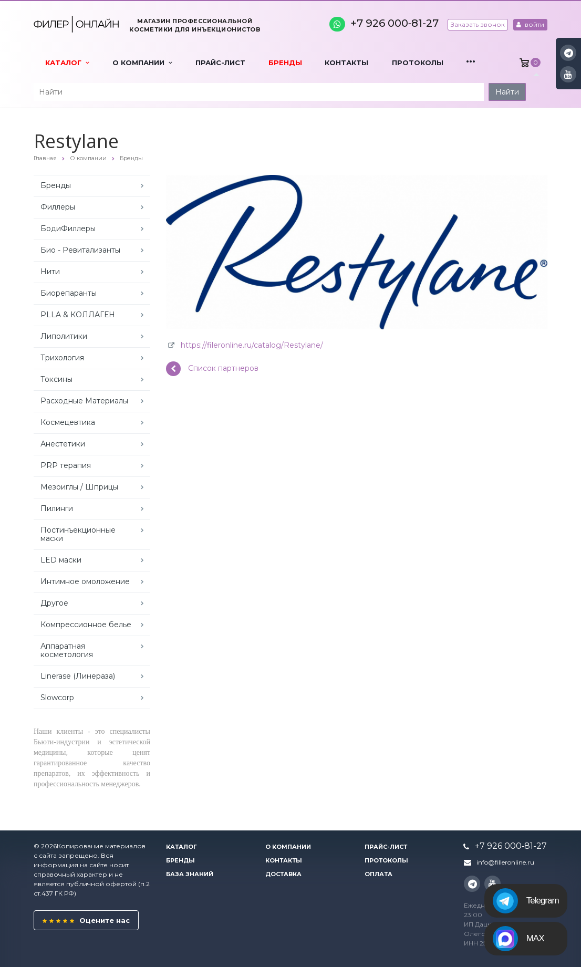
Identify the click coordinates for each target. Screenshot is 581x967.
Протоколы (417, 62)
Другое (54, 603)
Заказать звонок (478, 24)
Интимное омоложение (85, 581)
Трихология (62, 357)
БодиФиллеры (68, 228)
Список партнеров (212, 368)
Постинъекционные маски (78, 534)
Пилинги (56, 508)
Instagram (568, 52)
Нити (50, 271)
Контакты (346, 62)
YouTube (568, 74)
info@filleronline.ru (505, 862)
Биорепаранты (68, 293)
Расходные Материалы (84, 400)
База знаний (189, 874)
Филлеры (57, 207)
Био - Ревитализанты (80, 250)
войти (530, 24)
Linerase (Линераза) (77, 676)
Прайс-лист (220, 62)
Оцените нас (86, 920)
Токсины (56, 379)
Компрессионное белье (85, 624)
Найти (507, 92)
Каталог (67, 62)
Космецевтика (67, 422)
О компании (142, 62)
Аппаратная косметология (66, 650)
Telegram (526, 900)
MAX (518, 938)
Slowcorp (57, 697)
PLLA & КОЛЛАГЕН (77, 314)
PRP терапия (65, 465)
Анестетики (62, 444)
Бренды (285, 62)
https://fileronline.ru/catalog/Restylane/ (252, 345)
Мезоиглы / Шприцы (79, 487)
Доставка (283, 874)
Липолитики (63, 336)
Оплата (378, 874)
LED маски (60, 560)
